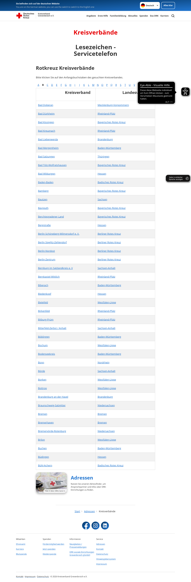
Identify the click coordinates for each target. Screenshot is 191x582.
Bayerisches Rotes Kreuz (112, 122)
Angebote (91, 15)
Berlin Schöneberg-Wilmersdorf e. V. (58, 233)
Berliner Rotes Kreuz (109, 233)
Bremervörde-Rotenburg (52, 431)
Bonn (41, 362)
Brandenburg (105, 139)
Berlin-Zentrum (46, 259)
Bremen (42, 414)
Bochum (43, 345)
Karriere (164, 15)
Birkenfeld (44, 311)
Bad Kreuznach (46, 130)
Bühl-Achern (45, 465)
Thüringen (103, 156)
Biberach (43, 285)
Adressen (82, 477)
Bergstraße (44, 225)
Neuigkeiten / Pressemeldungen (78, 545)
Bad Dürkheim (46, 113)
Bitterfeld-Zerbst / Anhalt (52, 328)
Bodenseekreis (46, 354)
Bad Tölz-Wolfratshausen (52, 165)
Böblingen (44, 336)
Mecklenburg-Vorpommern (113, 105)
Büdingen (43, 457)
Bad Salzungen (46, 156)
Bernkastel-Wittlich (49, 276)
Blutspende (21, 554)
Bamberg (43, 191)
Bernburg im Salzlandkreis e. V (55, 268)
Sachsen (102, 199)
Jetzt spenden (49, 549)
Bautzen (42, 199)
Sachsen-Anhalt (106, 268)
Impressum (101, 564)
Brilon (41, 439)
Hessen (102, 173)
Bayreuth (43, 208)
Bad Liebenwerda (48, 139)
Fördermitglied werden (53, 544)
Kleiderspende (49, 554)
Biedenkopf (44, 293)
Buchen (42, 448)
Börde (41, 371)
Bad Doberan (45, 105)
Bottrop (42, 388)
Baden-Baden (45, 182)
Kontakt (100, 549)
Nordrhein (103, 362)
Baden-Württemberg (109, 148)
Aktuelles (132, 15)
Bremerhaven (46, 422)
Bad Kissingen (46, 122)
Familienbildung (118, 15)
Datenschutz (102, 554)
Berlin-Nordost (46, 251)
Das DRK (154, 15)
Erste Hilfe (103, 15)
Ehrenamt (20, 544)
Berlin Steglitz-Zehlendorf (52, 242)
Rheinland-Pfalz (106, 113)
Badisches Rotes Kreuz (110, 182)
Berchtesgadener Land (51, 216)
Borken (42, 379)
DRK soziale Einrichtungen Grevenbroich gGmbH (82, 553)
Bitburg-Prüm (46, 319)
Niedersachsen (106, 405)
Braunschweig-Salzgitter (52, 405)
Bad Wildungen (46, 173)
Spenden (143, 15)
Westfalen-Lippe (107, 302)
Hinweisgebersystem (106, 559)
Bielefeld (43, 302)
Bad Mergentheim (48, 148)
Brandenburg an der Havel (53, 396)
